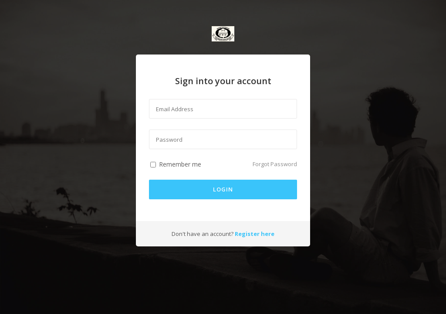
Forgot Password (275, 164)
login (223, 189)
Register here (254, 234)
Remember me (176, 164)
